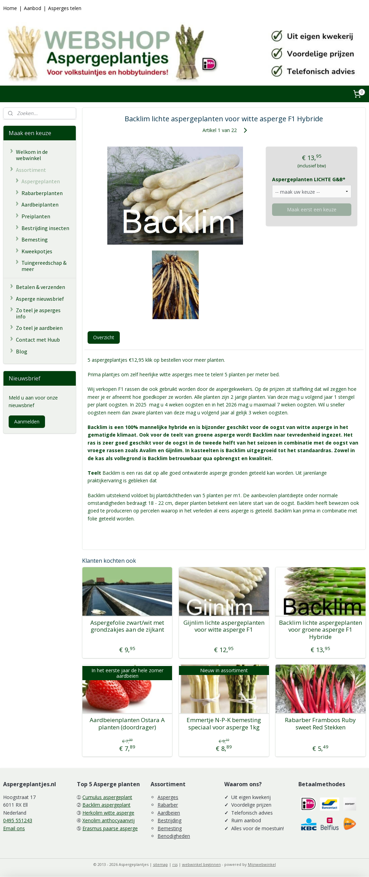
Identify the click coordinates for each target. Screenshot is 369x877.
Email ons (14, 828)
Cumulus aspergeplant (107, 797)
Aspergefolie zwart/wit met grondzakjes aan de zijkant (127, 626)
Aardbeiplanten (39, 204)
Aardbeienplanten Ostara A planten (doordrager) (127, 724)
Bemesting (34, 239)
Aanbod (32, 8)
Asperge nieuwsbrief (40, 298)
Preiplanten (35, 216)
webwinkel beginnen (201, 864)
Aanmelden (26, 421)
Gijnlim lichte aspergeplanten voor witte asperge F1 (223, 626)
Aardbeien (169, 812)
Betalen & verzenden (40, 286)
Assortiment (31, 169)
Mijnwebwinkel (262, 864)
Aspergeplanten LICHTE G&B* (308, 179)
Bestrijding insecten (45, 228)
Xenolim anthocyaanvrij (108, 820)
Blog (21, 351)
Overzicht (103, 337)
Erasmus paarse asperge (110, 828)
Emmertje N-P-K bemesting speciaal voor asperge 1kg (224, 724)
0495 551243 (17, 820)
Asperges (168, 797)
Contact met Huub (38, 339)
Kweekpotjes (36, 251)
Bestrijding (169, 820)
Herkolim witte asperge (108, 812)
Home (10, 8)
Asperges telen (64, 8)
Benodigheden (174, 836)
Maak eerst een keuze (311, 209)
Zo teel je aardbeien (39, 327)
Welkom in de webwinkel (32, 154)
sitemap (160, 864)
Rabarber (168, 804)
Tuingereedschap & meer (43, 265)
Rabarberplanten (42, 193)
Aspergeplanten (40, 181)
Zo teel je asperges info (38, 313)
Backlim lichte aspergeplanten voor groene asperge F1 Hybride (320, 629)
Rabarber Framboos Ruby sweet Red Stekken (320, 724)
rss (175, 864)
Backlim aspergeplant (106, 804)
